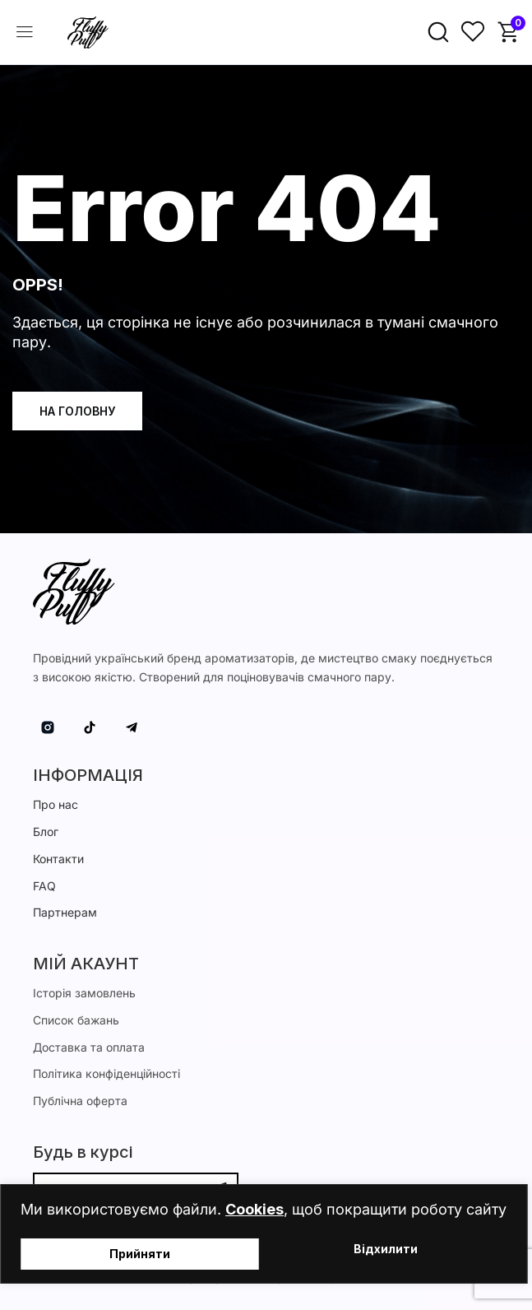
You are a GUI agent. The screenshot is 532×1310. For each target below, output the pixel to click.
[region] (266, 1234)
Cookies (254, 1209)
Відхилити (386, 1250)
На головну (77, 411)
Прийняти (139, 1254)
